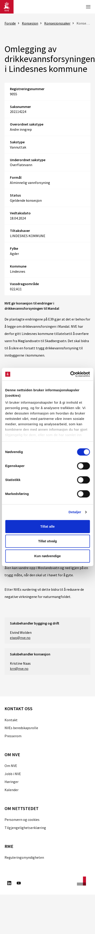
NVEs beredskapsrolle (21, 728)
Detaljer (75, 512)
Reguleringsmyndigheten (24, 857)
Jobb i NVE (13, 773)
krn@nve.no (19, 668)
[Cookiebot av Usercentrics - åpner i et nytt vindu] (70, 374)
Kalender (12, 789)
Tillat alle (47, 526)
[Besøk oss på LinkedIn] (9, 883)
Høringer (12, 781)
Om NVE (11, 765)
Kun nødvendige (47, 556)
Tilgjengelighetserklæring (25, 827)
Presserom (13, 736)
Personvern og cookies (22, 819)
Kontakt (11, 720)
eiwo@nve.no (20, 637)
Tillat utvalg (47, 541)
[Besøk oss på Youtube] (18, 883)
